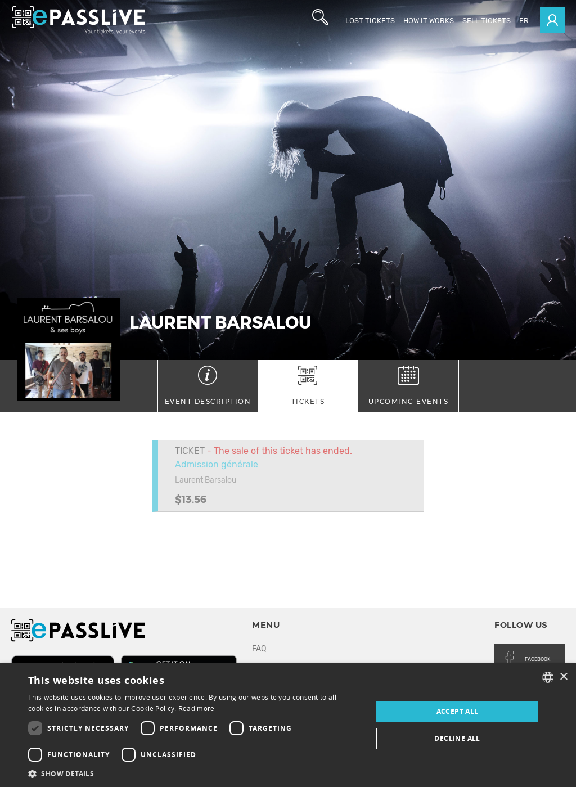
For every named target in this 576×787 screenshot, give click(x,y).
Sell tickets (486, 20)
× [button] (563, 677)
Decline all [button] (457, 738)
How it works (428, 20)
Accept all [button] (457, 711)
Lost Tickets (370, 20)
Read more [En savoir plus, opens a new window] (196, 709)
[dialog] (288, 725)
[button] (195, 773)
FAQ (259, 649)
